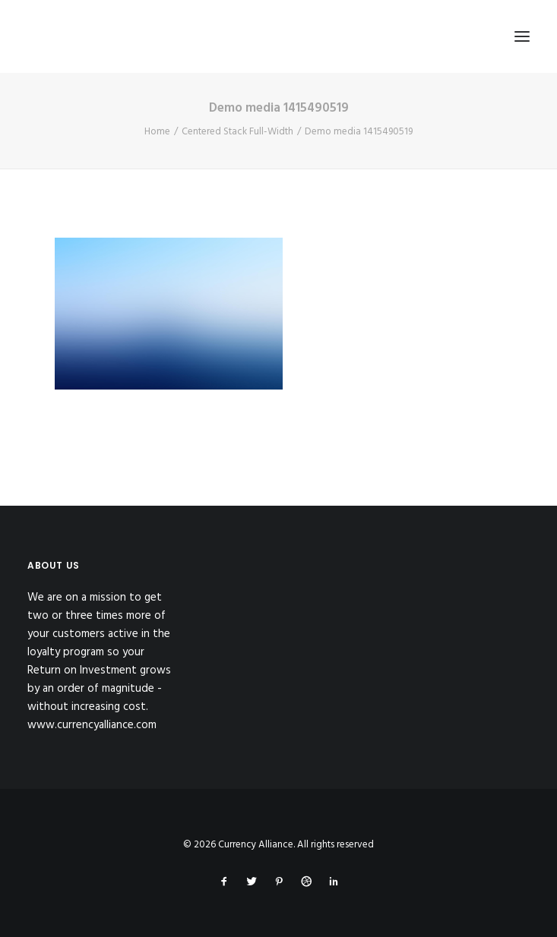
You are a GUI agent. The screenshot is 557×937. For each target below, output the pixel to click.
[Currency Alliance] (132, 36)
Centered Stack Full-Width (237, 132)
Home (157, 132)
